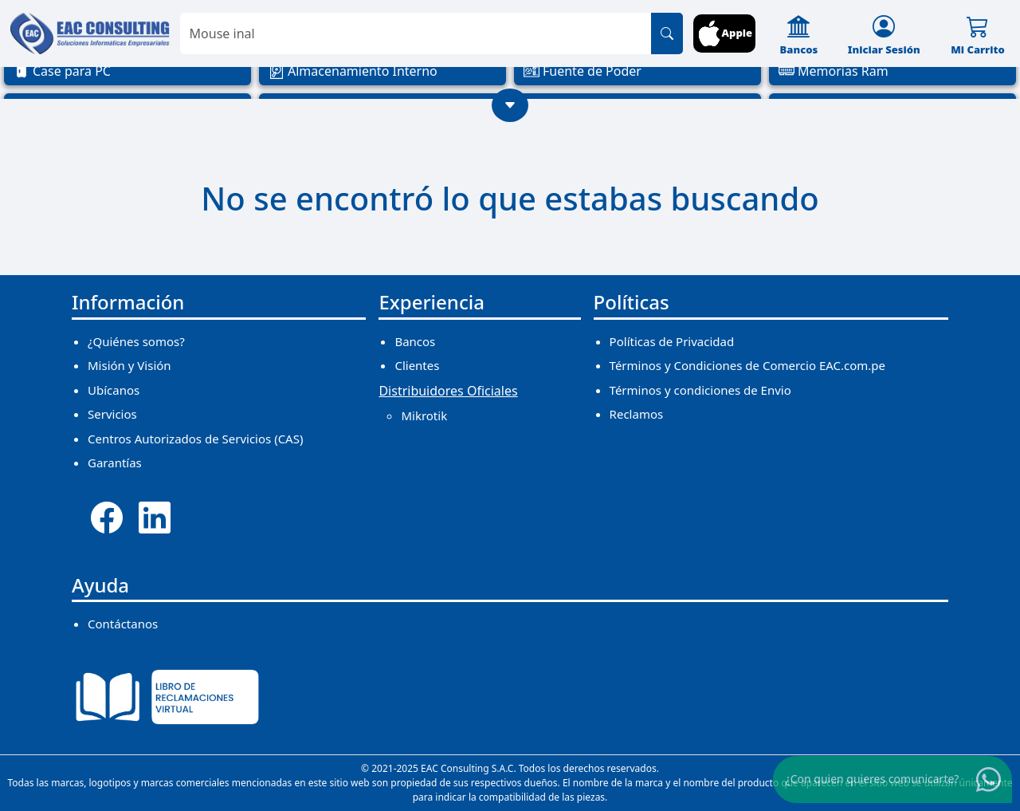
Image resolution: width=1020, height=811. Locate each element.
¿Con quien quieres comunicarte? (872, 778)
